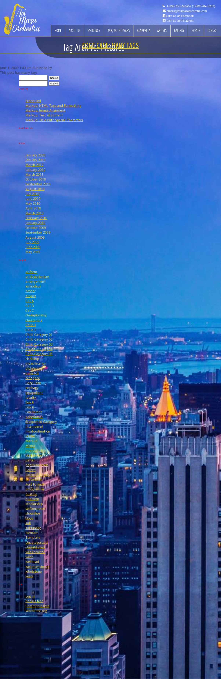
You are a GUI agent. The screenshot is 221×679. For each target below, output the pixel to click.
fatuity (31, 397)
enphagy (32, 387)
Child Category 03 (39, 344)
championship (36, 315)
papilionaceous (37, 465)
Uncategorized (37, 542)
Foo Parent (34, 412)
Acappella (143, 31)
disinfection (34, 368)
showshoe (33, 513)
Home (58, 31)
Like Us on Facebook (180, 15)
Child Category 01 (39, 334)
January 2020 (35, 155)
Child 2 (31, 330)
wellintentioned (38, 566)
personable (34, 479)
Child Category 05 (39, 354)
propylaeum (35, 489)
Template (33, 537)
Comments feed (38, 606)
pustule (31, 494)
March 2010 (34, 213)
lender (30, 436)
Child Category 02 (39, 339)
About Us (74, 31)
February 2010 (36, 218)
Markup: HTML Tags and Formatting (53, 105)
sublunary (33, 528)
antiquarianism (37, 276)
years (29, 576)
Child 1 (31, 325)
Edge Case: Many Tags (110, 45)
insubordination (38, 431)
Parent (31, 470)
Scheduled (33, 101)
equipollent (34, 392)
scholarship (34, 504)
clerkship (32, 359)
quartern (32, 499)
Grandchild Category (41, 421)
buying (31, 296)
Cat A (30, 300)
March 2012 (34, 165)
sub (28, 523)
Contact (213, 31)
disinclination (36, 363)
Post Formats (36, 484)
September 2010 (38, 184)
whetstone (34, 571)
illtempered (34, 426)
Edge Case (33, 383)
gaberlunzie (34, 417)
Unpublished (35, 547)
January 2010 (35, 222)
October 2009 (36, 227)
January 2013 (35, 160)
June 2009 (33, 247)
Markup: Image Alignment (45, 110)
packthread (34, 455)
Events (195, 31)
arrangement (36, 281)
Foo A (30, 402)
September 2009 (38, 232)
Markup (31, 441)
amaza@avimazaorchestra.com (187, 10)
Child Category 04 (39, 349)
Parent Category (38, 474)
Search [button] (54, 78)
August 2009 (35, 237)
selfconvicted (35, 508)
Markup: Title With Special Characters (54, 120)
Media (30, 446)
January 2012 (35, 169)
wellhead (32, 561)
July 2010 (32, 194)
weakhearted (35, 552)
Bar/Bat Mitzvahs (118, 31)
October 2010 (36, 179)
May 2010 (33, 203)
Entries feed (35, 601)
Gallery (179, 31)
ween (29, 557)
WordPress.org (36, 610)
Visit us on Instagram (179, 20)
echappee (33, 378)
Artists (162, 31)
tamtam (32, 532)
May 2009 (33, 252)
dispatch (32, 373)
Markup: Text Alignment (44, 115)
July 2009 (32, 242)
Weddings (94, 31)
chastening (34, 320)
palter (30, 460)
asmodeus (33, 286)
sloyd (29, 518)
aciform (31, 272)
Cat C (30, 310)
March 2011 (34, 174)
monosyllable (36, 450)
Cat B (30, 305)
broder (31, 291)
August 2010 (35, 189)
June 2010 (33, 198)
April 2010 (33, 208)
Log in (30, 596)
